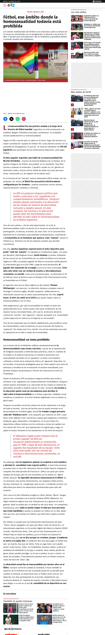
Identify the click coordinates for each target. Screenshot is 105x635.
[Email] (24, 119)
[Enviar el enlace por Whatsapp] (18, 119)
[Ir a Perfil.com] (97, 2)
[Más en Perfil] (16, 629)
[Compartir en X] (11, 119)
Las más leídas (78, 12)
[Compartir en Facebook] (5, 119)
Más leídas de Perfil (81, 92)
